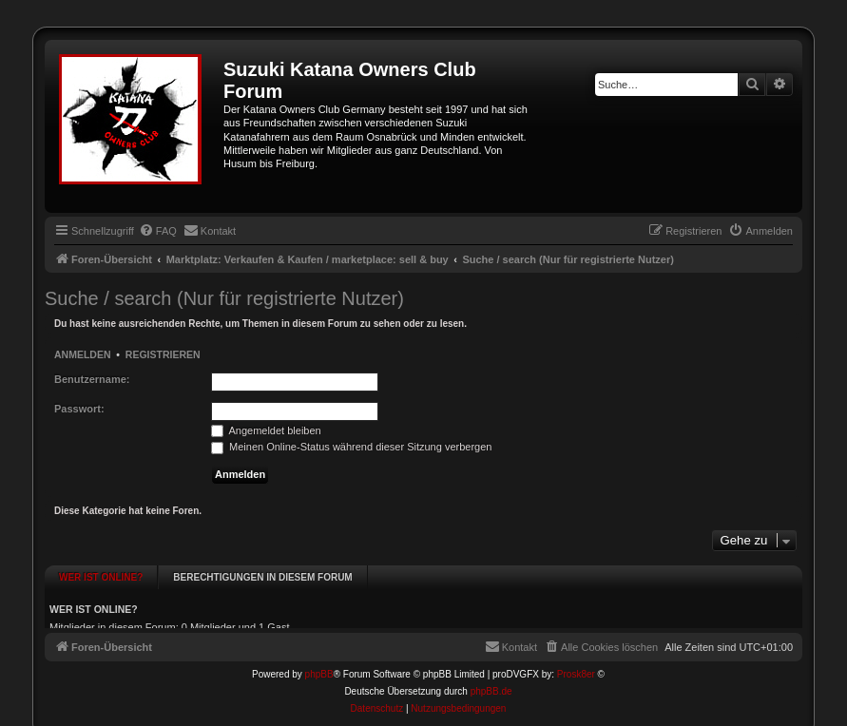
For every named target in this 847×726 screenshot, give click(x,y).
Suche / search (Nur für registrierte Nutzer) (224, 298)
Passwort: (79, 408)
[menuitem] (158, 231)
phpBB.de (491, 680)
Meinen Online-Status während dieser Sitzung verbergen (351, 446)
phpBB (319, 663)
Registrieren (163, 354)
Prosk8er (576, 663)
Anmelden (82, 354)
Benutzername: (91, 379)
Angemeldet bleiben (266, 430)
